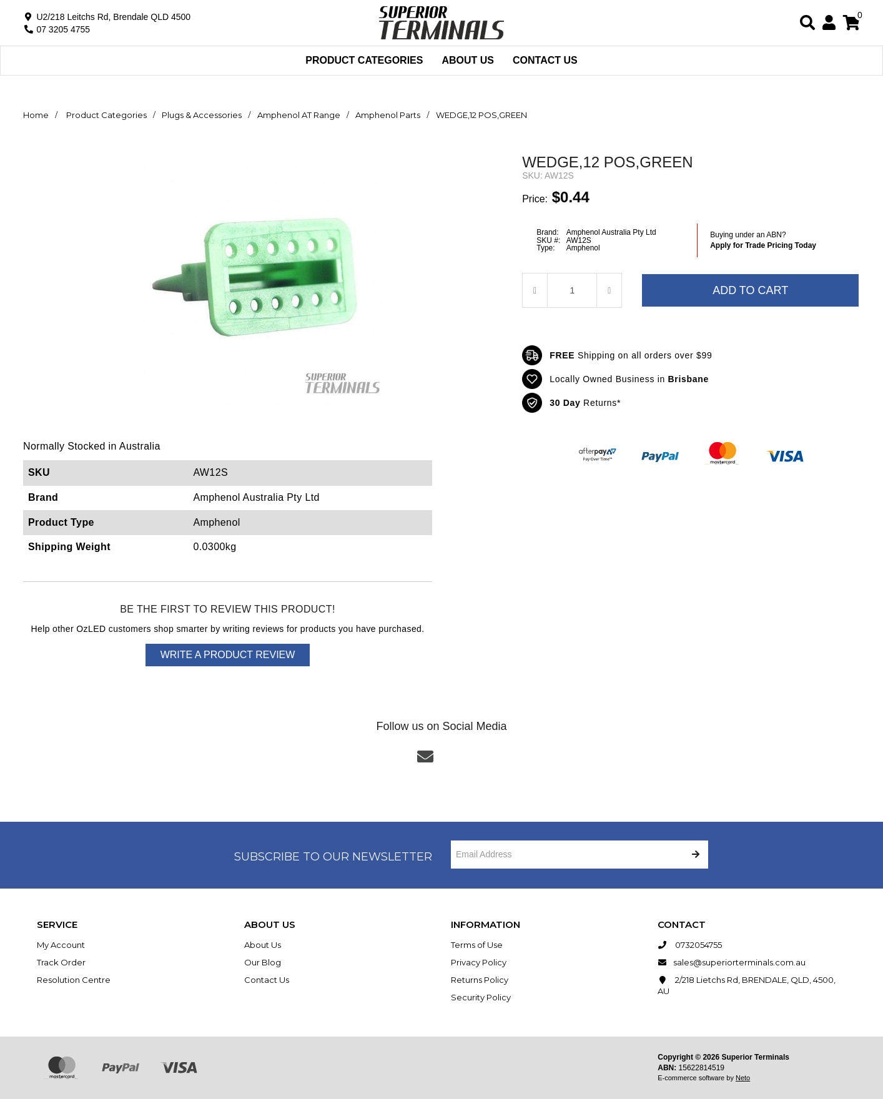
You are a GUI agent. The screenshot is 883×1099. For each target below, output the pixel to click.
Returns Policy (479, 980)
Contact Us (545, 60)
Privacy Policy (478, 962)
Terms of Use (477, 945)
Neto (743, 1078)
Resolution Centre (74, 980)
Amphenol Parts (387, 115)
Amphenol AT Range (298, 115)
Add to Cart (750, 290)
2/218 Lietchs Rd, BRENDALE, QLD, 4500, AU (747, 985)
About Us (468, 60)
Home (36, 115)
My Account (61, 945)
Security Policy (481, 997)
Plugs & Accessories (202, 115)
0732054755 (690, 944)
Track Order (61, 962)
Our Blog (262, 962)
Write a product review (227, 654)
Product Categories (364, 60)
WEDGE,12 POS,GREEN (481, 115)
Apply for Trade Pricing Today (763, 245)
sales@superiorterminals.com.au (732, 962)
